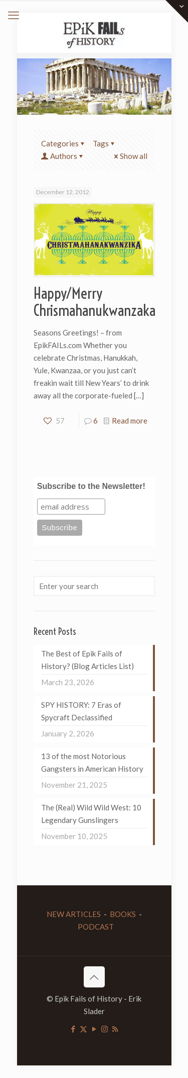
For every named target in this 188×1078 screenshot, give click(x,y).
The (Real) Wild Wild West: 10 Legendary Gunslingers (91, 813)
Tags (104, 143)
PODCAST (96, 926)
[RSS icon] (115, 1028)
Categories (63, 143)
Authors (63, 155)
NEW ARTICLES (74, 914)
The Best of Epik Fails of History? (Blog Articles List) (87, 660)
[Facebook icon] (73, 1028)
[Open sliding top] (176, 11)
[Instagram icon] (104, 1028)
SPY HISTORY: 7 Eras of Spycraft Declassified (81, 711)
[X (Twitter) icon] (83, 1028)
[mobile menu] (13, 15)
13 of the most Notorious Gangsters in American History (92, 762)
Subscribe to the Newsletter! (91, 486)
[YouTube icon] (94, 1028)
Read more (129, 420)
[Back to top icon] (94, 976)
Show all (129, 155)
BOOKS (123, 914)
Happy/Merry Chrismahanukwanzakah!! (101, 302)
